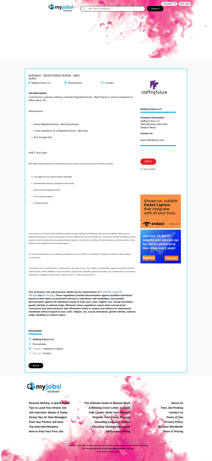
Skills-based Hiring (118, 431)
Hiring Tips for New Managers (48, 417)
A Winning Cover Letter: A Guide (109, 407)
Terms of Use (174, 417)
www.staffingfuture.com (152, 140)
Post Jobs (184, 4)
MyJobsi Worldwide (170, 426)
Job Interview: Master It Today (48, 412)
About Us (177, 403)
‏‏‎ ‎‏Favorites (169, 3)
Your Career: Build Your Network (109, 412)
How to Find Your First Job (46, 431)
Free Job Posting (172, 407)
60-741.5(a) (48, 295)
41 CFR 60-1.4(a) (109, 292)
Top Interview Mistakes (43, 426)
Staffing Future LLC (151, 109)
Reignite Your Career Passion (111, 417)
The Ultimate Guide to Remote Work (107, 403)
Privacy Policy (174, 421)
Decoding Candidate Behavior (111, 426)
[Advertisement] (106, 32)
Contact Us (176, 412)
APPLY (148, 161)
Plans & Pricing (173, 431)
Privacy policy (113, 452)
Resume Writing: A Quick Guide (49, 403)
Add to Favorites (149, 169)
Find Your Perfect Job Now (46, 421)
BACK (36, 365)
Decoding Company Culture (112, 421)
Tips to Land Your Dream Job (47, 407)
